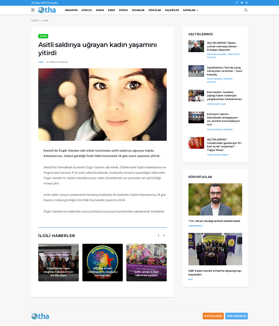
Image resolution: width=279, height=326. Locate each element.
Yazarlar (138, 10)
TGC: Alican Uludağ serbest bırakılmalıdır (214, 221)
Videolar (154, 10)
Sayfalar (189, 10)
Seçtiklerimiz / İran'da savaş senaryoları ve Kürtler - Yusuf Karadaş (224, 71)
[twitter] (242, 3)
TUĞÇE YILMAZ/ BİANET (218, 154)
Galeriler (172, 10)
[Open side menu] (32, 10)
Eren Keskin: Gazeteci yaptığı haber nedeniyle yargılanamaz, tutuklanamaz (224, 96)
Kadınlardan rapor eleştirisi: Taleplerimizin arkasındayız (58, 272)
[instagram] (247, 3)
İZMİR (40, 62)
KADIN (100, 10)
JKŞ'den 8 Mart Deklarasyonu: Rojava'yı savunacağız (103, 272)
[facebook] (237, 3)
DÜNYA (123, 10)
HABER (34, 20)
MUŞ (190, 279)
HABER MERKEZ (195, 225)
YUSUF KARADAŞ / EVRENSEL (220, 129)
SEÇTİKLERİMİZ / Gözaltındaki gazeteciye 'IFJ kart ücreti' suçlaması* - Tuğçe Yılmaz (224, 145)
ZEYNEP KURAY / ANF (216, 104)
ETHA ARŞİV (213, 316)
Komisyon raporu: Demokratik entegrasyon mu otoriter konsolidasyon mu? (223, 119)
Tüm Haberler (236, 316)
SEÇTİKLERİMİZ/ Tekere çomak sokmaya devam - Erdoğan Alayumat (222, 46)
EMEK (111, 10)
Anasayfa (71, 10)
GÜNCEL (86, 10)
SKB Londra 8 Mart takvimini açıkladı (147, 273)
